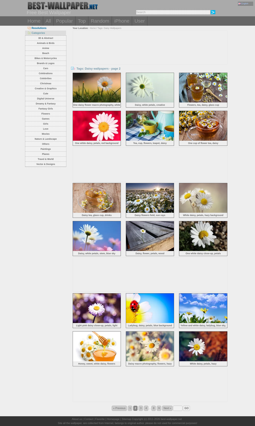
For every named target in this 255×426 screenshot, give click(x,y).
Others (45, 144)
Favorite (100, 419)
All (48, 21)
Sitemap (126, 419)
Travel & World (46, 159)
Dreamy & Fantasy (46, 103)
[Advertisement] (150, 55)
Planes (45, 154)
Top (82, 21)
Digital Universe (45, 98)
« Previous (119, 408)
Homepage (113, 419)
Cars (45, 68)
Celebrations (46, 73)
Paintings (45, 149)
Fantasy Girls (46, 108)
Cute (45, 93)
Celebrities (46, 78)
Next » (167, 408)
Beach (45, 53)
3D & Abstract (45, 38)
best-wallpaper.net (171, 419)
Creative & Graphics (46, 88)
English (243, 3)
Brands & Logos (45, 63)
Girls (45, 123)
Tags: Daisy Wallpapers (109, 28)
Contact (88, 419)
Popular (64, 21)
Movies (45, 134)
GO (186, 408)
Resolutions (37, 28)
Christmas (45, 83)
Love (45, 129)
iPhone (121, 21)
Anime (45, 48)
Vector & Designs (45, 164)
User (139, 21)
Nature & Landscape (46, 139)
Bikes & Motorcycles (46, 58)
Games (46, 118)
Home (33, 21)
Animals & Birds (45, 43)
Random (100, 21)
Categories (36, 33)
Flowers (45, 113)
